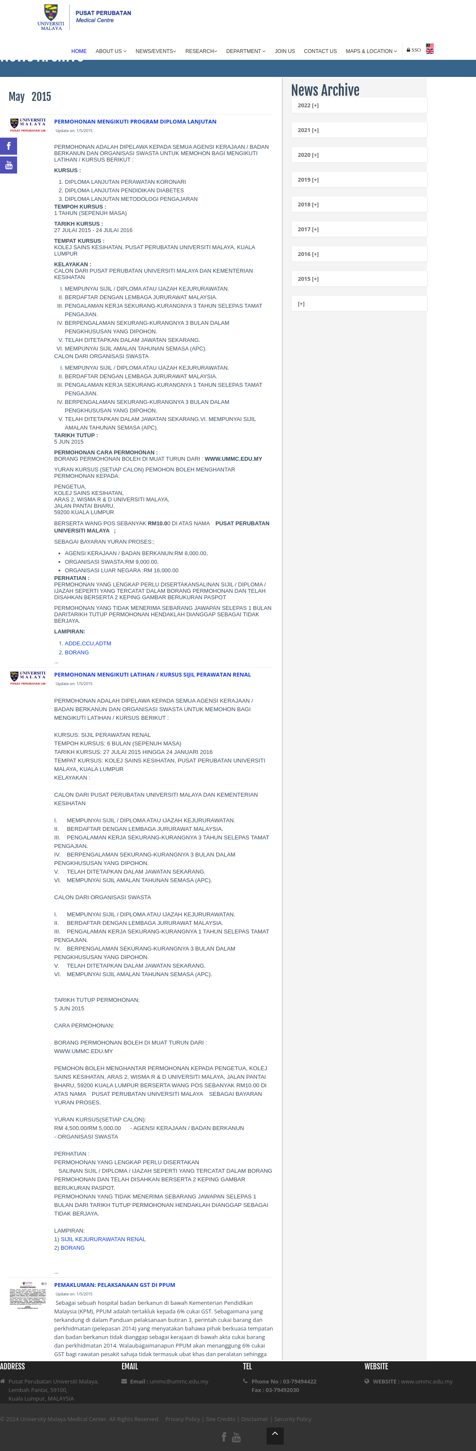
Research (201, 51)
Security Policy (292, 1419)
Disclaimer (255, 1419)
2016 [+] (308, 254)
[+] (301, 303)
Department (246, 51)
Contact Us (320, 51)
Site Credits (220, 1419)
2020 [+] (308, 155)
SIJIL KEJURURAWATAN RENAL (103, 1239)
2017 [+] (308, 229)
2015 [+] (308, 279)
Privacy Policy (182, 1419)
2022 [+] (308, 105)
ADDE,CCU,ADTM (88, 643)
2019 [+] (308, 179)
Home (79, 51)
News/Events (156, 51)
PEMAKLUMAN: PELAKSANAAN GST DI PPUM (115, 1285)
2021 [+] (308, 130)
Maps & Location (371, 51)
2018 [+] (308, 204)
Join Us (285, 51)
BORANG (77, 652)
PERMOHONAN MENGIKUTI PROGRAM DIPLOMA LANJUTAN (135, 121)
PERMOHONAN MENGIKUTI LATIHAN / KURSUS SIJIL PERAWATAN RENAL (152, 674)
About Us (111, 51)
